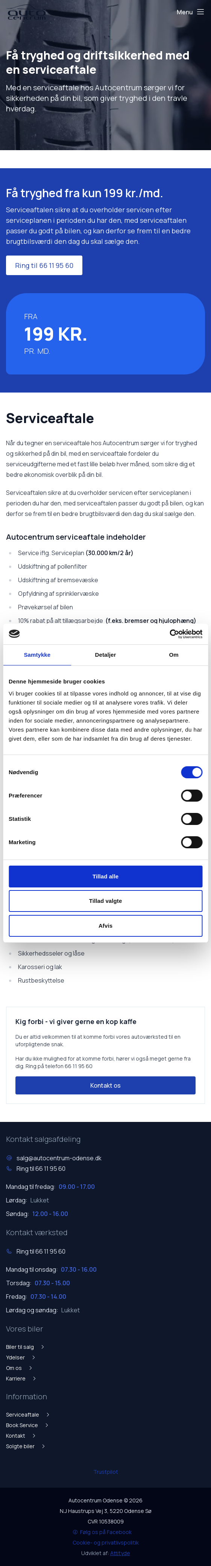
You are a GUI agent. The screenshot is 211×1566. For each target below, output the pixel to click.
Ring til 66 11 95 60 (44, 265)
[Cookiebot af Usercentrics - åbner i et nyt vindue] (169, 634)
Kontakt (21, 1435)
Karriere (21, 1378)
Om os (19, 1367)
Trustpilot (105, 1471)
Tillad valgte (105, 901)
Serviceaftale (28, 1414)
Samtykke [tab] (37, 654)
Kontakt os (105, 1085)
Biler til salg (25, 1346)
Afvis (105, 925)
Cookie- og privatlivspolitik (106, 1542)
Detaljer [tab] (105, 654)
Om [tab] (174, 654)
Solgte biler (26, 1446)
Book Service (27, 1425)
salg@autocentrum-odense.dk (59, 1158)
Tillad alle (105, 876)
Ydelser (21, 1357)
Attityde (120, 1553)
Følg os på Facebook (102, 1532)
